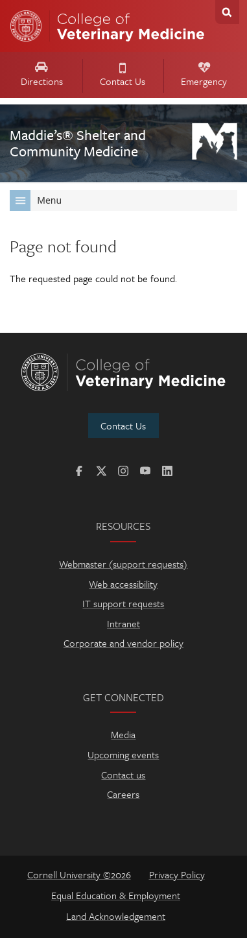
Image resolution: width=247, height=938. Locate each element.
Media (123, 734)
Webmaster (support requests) (123, 564)
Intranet (123, 623)
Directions (41, 75)
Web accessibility (123, 584)
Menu (36, 200)
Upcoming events (123, 754)
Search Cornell (227, 12)
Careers (123, 794)
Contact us (123, 774)
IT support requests (123, 603)
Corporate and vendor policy (123, 643)
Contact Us (122, 76)
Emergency (204, 75)
